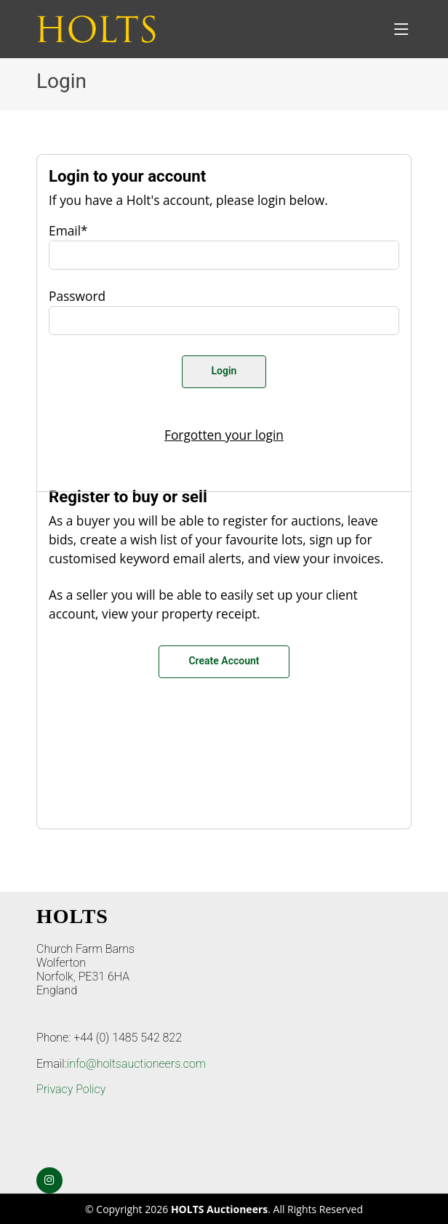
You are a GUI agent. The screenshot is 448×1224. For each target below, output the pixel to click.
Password (77, 296)
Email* (68, 230)
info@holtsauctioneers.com (136, 1064)
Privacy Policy (70, 1089)
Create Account (223, 661)
